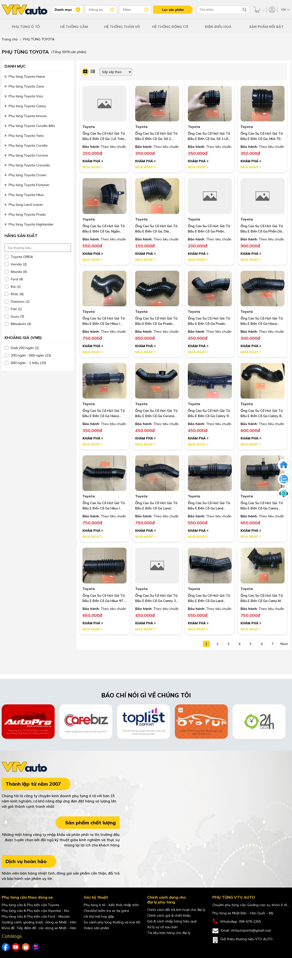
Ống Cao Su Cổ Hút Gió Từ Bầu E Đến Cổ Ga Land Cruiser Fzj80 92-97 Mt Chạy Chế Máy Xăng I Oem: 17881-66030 (209, 506)
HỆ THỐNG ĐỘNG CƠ (170, 27)
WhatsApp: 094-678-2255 (236, 921)
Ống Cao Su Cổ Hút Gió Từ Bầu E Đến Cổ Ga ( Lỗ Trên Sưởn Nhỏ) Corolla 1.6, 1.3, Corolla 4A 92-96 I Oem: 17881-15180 (104, 136)
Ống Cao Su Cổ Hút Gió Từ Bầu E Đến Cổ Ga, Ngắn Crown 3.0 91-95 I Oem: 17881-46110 (104, 229)
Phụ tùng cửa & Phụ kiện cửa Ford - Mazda (36, 916)
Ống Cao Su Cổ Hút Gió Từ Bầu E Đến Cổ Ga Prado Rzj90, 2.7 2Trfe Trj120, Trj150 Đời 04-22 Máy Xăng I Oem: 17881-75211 (156, 321)
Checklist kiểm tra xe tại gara (106, 910)
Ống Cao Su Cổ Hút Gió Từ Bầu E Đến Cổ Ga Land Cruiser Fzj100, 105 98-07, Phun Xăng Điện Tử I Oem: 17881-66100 (156, 506)
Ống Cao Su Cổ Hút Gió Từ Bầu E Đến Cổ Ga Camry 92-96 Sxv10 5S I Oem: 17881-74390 (210, 413)
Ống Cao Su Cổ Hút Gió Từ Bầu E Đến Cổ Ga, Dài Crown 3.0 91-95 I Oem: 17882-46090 (156, 229)
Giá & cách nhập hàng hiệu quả (172, 921)
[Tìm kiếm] (244, 9)
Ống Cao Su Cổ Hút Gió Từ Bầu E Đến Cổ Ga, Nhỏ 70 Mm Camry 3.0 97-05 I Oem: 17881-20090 (262, 136)
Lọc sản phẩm (173, 10)
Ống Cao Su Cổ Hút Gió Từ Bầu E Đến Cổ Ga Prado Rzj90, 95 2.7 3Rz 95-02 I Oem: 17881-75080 (209, 321)
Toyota (89, 127)
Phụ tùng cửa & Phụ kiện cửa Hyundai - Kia (35, 910)
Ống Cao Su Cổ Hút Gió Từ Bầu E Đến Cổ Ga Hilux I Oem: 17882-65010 (104, 321)
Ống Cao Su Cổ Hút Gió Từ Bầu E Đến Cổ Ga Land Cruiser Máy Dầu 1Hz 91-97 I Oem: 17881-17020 (209, 598)
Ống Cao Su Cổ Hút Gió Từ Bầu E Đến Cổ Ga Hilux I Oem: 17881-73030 (104, 506)
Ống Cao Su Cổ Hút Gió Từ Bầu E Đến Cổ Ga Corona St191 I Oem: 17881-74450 (156, 413)
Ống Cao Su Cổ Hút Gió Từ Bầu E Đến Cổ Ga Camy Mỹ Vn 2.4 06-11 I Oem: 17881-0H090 (262, 598)
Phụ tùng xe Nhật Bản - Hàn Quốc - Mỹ (242, 913)
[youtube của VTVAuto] (15, 947)
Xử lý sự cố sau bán (162, 927)
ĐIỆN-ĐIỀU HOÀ (218, 27)
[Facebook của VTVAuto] (5, 947)
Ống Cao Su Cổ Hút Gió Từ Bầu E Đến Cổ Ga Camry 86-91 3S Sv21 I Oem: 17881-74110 (263, 413)
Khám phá (93, 161)
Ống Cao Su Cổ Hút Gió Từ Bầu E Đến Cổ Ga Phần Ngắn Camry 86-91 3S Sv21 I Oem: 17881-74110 (209, 229)
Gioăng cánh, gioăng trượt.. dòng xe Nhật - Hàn (39, 922)
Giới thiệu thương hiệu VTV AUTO (242, 940)
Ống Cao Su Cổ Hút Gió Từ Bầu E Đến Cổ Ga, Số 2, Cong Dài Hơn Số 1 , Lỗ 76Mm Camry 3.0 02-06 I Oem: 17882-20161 (156, 136)
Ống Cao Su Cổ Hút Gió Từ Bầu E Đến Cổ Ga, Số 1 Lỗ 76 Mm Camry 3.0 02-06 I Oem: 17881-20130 (209, 136)
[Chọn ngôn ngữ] (284, 9)
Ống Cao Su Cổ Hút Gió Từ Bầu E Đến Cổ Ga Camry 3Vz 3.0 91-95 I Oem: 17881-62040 (262, 506)
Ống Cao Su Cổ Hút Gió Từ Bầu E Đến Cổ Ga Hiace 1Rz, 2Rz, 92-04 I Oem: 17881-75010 (104, 413)
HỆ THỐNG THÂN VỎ (122, 27)
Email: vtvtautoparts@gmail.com (241, 931)
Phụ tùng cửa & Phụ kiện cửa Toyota (30, 905)
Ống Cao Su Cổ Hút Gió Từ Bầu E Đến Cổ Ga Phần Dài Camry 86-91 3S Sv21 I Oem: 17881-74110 (262, 229)
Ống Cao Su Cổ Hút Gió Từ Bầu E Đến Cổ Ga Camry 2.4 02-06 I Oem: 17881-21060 (156, 598)
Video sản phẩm (96, 928)
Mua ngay (93, 167)
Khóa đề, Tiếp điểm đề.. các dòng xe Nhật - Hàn (39, 928)
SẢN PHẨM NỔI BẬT (266, 27)
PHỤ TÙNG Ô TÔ (26, 27)
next (283, 644)
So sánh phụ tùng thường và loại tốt (112, 922)
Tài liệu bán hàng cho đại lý (168, 933)
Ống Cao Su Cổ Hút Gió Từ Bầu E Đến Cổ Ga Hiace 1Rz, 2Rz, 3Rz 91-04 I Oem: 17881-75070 (262, 321)
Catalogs (12, 936)
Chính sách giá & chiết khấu (168, 915)
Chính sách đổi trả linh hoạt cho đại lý (176, 910)
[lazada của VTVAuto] (36, 947)
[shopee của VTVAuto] (26, 947)
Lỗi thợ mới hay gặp (99, 916)
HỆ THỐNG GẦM (74, 27)
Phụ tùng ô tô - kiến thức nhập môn (111, 905)
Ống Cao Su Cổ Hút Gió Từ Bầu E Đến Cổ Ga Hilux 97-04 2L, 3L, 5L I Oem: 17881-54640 (104, 598)
